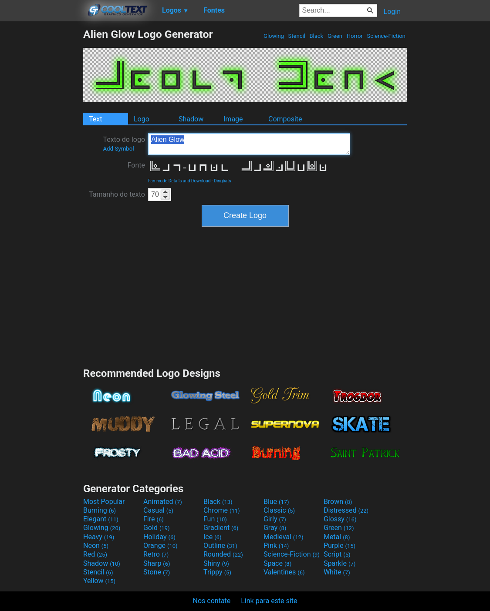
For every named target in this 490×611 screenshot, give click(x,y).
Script (337, 554)
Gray (275, 528)
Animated (162, 501)
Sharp (156, 563)
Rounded (223, 554)
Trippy (217, 572)
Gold (156, 528)
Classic (279, 510)
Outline (220, 545)
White (337, 572)
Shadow (191, 119)
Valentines (284, 572)
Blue (276, 501)
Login (392, 11)
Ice (212, 537)
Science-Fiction (386, 36)
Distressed (346, 510)
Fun (215, 519)
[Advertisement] (41, 158)
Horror (354, 36)
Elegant (100, 519)
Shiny (216, 563)
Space (277, 563)
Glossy (340, 519)
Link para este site (269, 601)
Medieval (284, 537)
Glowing (273, 36)
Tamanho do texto (117, 194)
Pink (276, 545)
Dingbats (222, 180)
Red (95, 554)
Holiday (159, 537)
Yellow (99, 581)
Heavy (98, 537)
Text (95, 119)
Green (335, 36)
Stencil (297, 36)
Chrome (221, 510)
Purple (339, 545)
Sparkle (339, 563)
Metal (337, 537)
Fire (153, 519)
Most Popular (104, 501)
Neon (95, 545)
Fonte (136, 165)
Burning (99, 510)
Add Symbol (118, 148)
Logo (141, 119)
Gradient (220, 528)
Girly (275, 519)
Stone (156, 572)
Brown (338, 501)
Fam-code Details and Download (179, 180)
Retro (156, 554)
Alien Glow (249, 144)
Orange (160, 545)
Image (233, 119)
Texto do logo (124, 143)
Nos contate (212, 601)
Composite (285, 119)
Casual (158, 510)
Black (316, 36)
